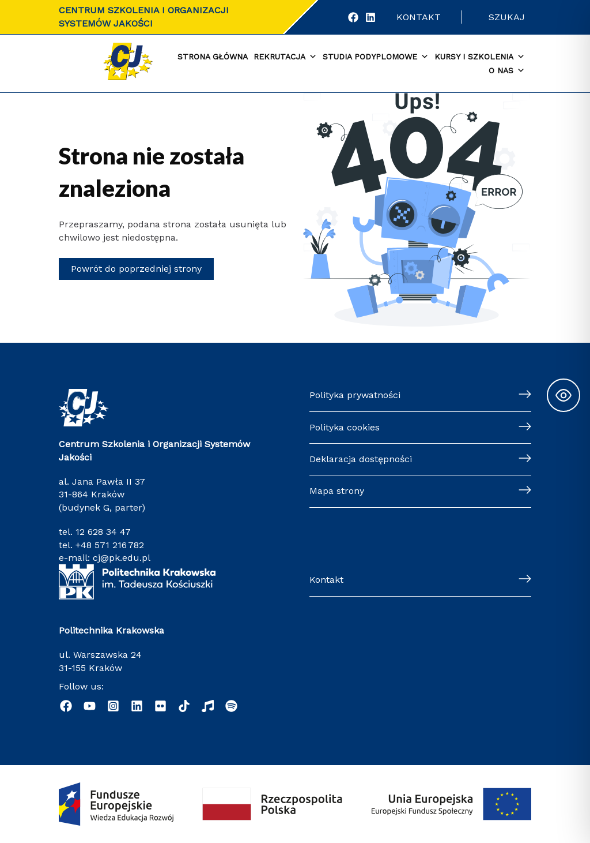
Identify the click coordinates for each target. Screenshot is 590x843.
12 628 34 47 (103, 531)
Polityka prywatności (354, 394)
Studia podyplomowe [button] (376, 57)
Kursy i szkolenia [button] (479, 57)
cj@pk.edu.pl (121, 557)
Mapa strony (336, 490)
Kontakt (418, 17)
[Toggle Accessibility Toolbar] (563, 395)
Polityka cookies (344, 427)
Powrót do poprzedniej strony (136, 268)
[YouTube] (89, 706)
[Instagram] (113, 706)
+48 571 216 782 (109, 544)
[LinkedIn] (370, 17)
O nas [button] (507, 71)
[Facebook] (353, 17)
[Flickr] (160, 706)
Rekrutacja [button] (285, 57)
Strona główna (212, 56)
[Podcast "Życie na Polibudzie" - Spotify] (231, 706)
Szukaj (507, 17)
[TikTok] (184, 706)
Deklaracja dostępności (360, 459)
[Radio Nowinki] (208, 706)
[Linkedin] (137, 706)
